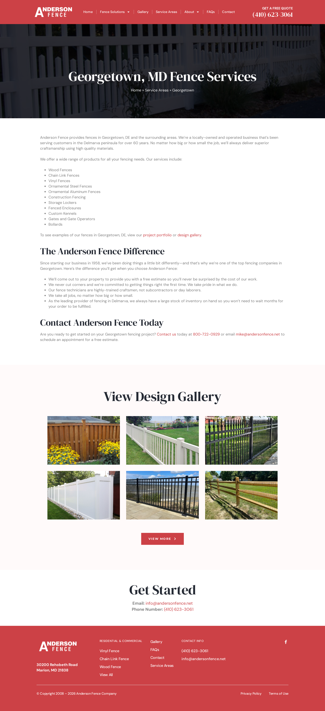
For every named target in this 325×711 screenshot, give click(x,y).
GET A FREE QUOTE (278, 8)
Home (88, 12)
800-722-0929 (206, 334)
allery (196, 235)
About (191, 12)
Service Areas (166, 12)
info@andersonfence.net (169, 603)
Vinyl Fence (109, 650)
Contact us (166, 334)
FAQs (211, 12)
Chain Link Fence (114, 658)
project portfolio (157, 235)
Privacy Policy (251, 693)
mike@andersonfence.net (258, 334)
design (183, 235)
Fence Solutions (115, 12)
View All (106, 674)
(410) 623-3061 (273, 14)
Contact (228, 12)
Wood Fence (110, 666)
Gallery (143, 12)
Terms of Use (278, 693)
